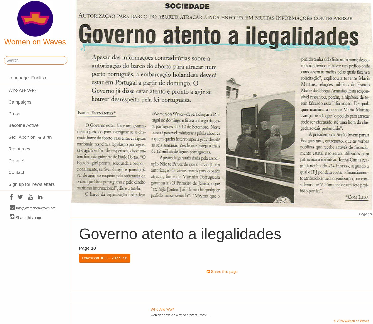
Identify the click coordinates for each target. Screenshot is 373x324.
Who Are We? (22, 90)
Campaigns (19, 102)
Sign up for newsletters (31, 184)
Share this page (26, 217)
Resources (19, 148)
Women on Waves (35, 23)
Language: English (27, 77)
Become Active (23, 125)
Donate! (16, 160)
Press (14, 113)
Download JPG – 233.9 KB (104, 258)
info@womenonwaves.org (33, 207)
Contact (16, 172)
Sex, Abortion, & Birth (30, 137)
